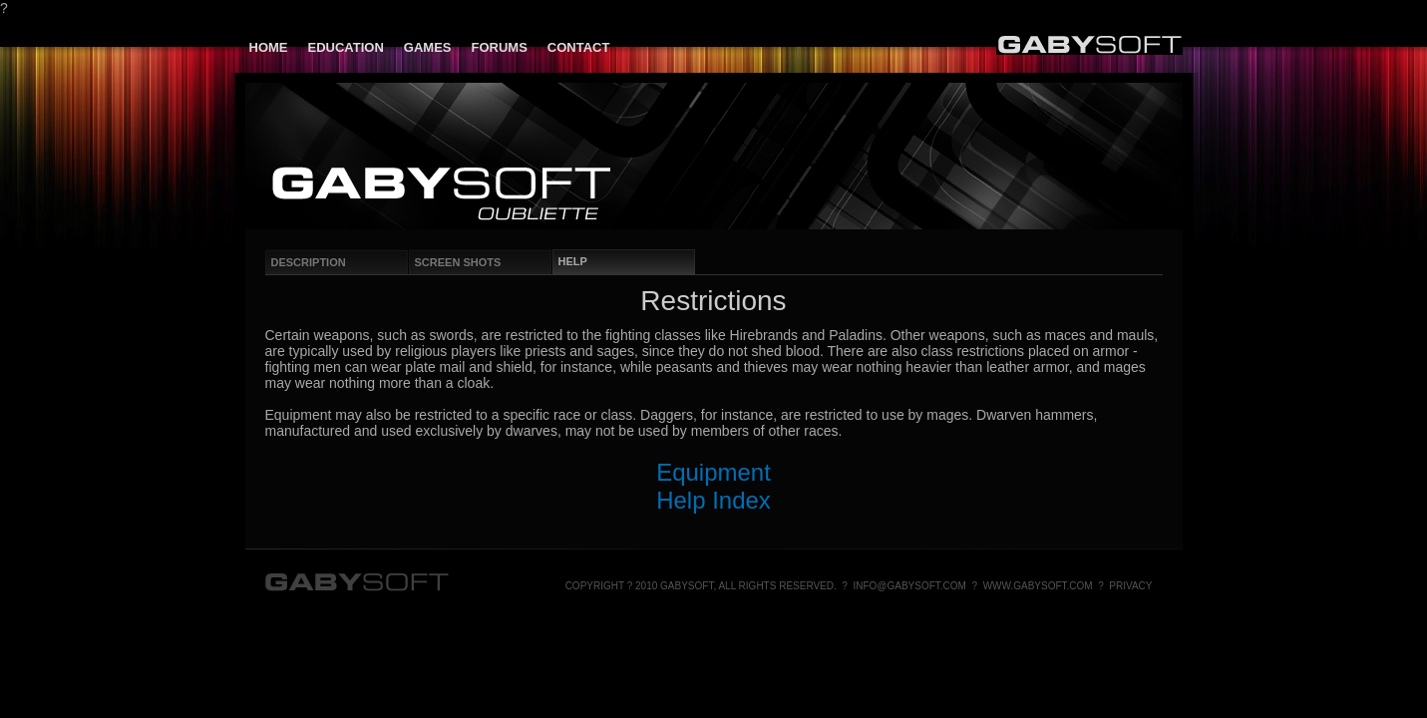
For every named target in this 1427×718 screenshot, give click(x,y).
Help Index (713, 500)
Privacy (1130, 585)
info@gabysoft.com (909, 585)
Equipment (713, 472)
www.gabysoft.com (1038, 585)
